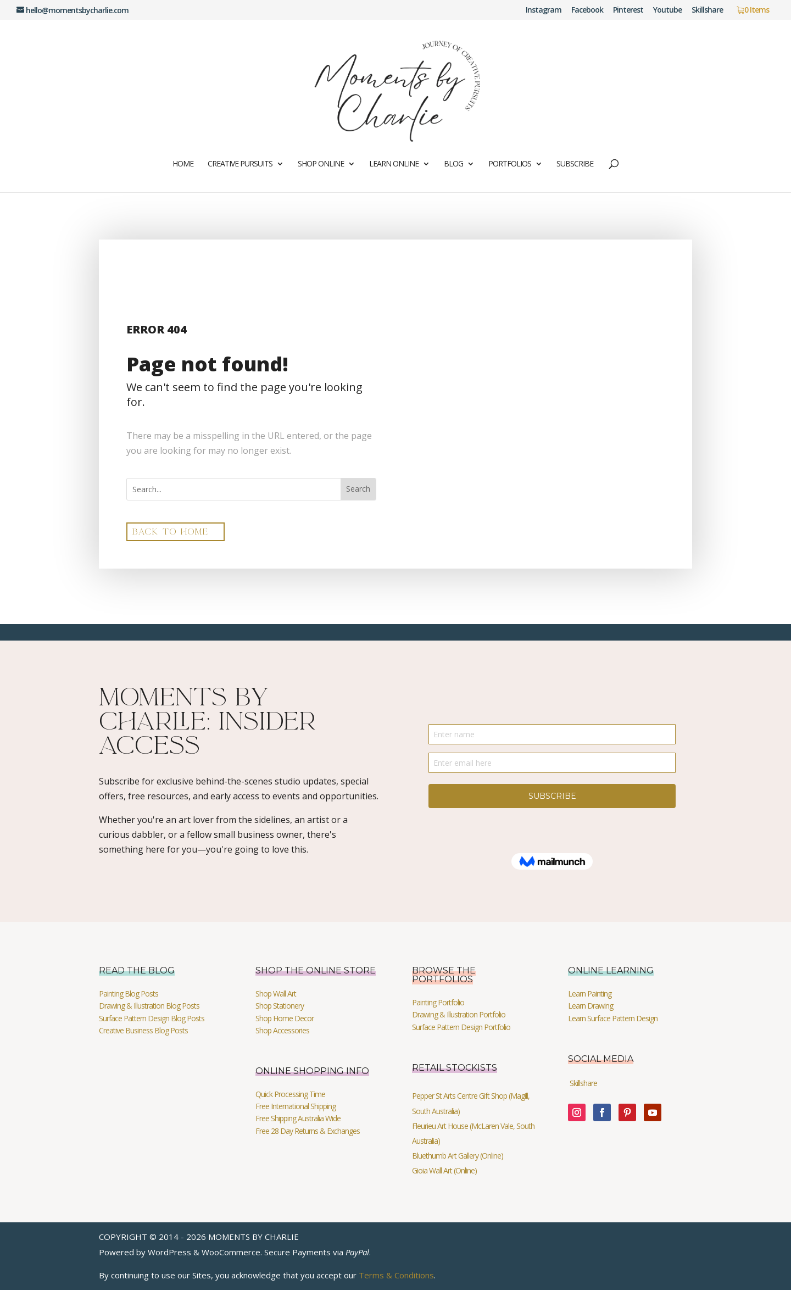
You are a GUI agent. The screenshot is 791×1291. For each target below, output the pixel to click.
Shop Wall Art (275, 994)
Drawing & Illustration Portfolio (458, 1015)
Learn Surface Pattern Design (613, 1019)
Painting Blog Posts (128, 994)
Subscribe (574, 164)
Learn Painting (589, 994)
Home (182, 164)
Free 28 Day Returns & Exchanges (307, 1131)
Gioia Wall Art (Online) (444, 1171)
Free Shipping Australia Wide (298, 1119)
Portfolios (509, 164)
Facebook (587, 10)
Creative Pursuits (240, 164)
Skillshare (707, 10)
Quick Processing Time (290, 1094)
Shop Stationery (279, 1006)
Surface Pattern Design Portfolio (461, 1027)
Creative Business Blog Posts (143, 1031)
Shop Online (321, 164)
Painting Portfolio (438, 1003)
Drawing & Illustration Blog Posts (149, 1006)
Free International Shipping (295, 1107)
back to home (174, 532)
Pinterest (628, 10)
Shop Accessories (282, 1031)
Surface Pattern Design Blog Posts (151, 1019)
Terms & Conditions (396, 1275)
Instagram (543, 10)
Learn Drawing (590, 1006)
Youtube (667, 10)
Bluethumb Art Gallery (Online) (457, 1156)
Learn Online (394, 164)
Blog (453, 164)
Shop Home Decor (284, 1019)
